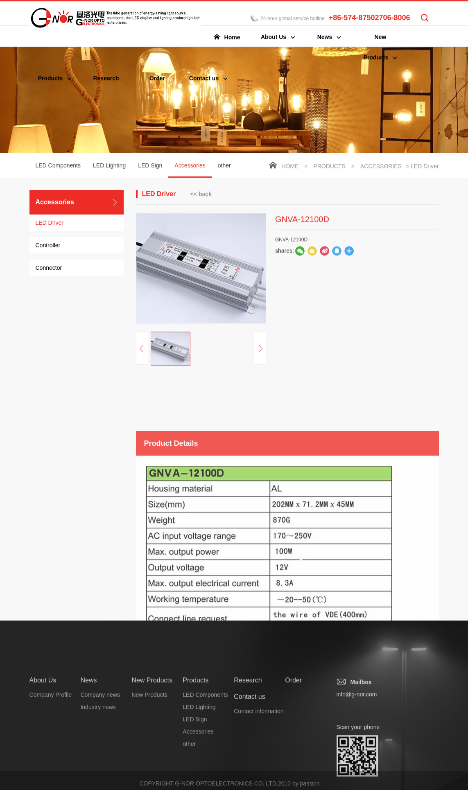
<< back (201, 194)
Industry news (97, 746)
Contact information (258, 750)
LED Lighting (109, 166)
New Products (151, 719)
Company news (100, 734)
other (224, 166)
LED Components (58, 166)
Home (289, 167)
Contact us (249, 736)
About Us (43, 719)
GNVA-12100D (291, 245)
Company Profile (50, 734)
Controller (48, 246)
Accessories (189, 170)
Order (293, 719)
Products (329, 167)
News (88, 719)
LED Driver (49, 223)
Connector (49, 268)
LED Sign (150, 166)
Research (248, 719)
